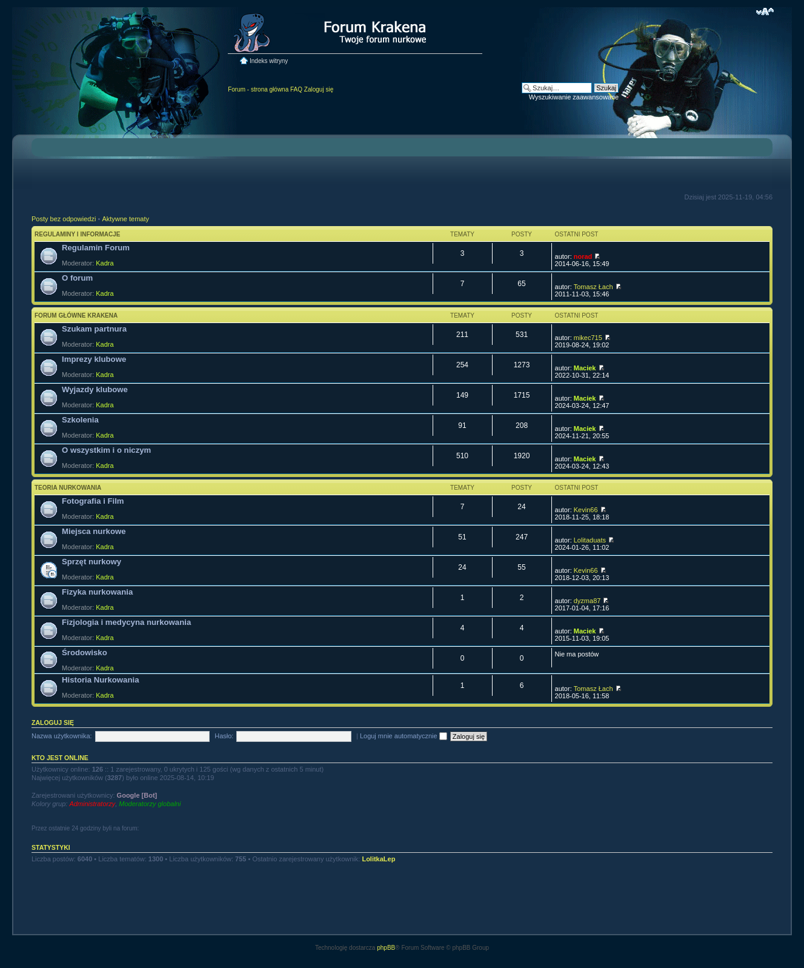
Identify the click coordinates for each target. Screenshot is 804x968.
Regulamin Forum (96, 247)
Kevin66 (586, 509)
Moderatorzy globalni (150, 803)
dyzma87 (587, 600)
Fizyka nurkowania (97, 591)
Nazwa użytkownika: (62, 735)
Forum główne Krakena (76, 315)
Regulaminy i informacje (78, 234)
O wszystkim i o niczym (106, 450)
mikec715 (588, 337)
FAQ (296, 89)
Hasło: (223, 735)
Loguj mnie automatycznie (403, 735)
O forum (77, 277)
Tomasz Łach (593, 286)
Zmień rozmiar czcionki (765, 11)
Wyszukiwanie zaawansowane (574, 97)
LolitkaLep (378, 859)
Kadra (104, 263)
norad (583, 256)
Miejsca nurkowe (94, 531)
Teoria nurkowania (68, 487)
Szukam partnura (94, 328)
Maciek (585, 368)
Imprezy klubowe (94, 359)
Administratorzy (92, 803)
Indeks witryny (269, 61)
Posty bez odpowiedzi (64, 218)
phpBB (386, 947)
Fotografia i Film (93, 501)
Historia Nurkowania (100, 679)
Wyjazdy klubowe (95, 389)
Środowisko (84, 652)
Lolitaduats (590, 540)
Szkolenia (80, 419)
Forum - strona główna (258, 89)
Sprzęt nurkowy (91, 561)
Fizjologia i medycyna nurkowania (126, 622)
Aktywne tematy (125, 218)
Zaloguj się (318, 89)
